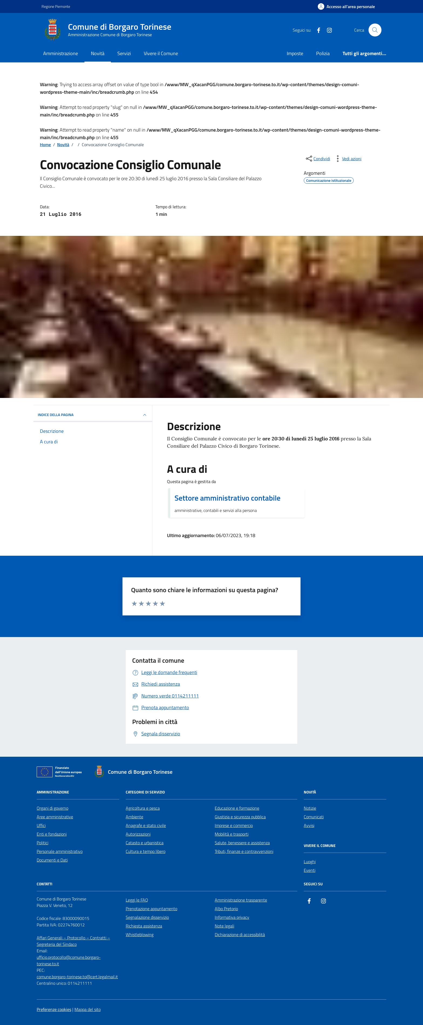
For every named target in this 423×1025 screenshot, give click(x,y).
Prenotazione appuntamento (151, 908)
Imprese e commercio (234, 825)
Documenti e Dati (52, 860)
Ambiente (134, 816)
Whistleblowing (139, 934)
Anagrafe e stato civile (146, 825)
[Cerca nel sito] (375, 30)
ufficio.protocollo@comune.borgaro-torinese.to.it (69, 960)
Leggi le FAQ (137, 900)
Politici (42, 842)
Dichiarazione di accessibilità (240, 934)
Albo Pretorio (226, 908)
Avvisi (309, 825)
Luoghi (310, 861)
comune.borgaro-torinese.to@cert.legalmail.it (77, 976)
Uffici (41, 825)
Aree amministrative (55, 816)
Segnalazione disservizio (147, 917)
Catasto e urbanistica (144, 842)
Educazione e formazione (237, 808)
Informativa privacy (232, 917)
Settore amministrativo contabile (228, 498)
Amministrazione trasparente (241, 900)
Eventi (309, 870)
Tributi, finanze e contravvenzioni (244, 851)
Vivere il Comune (161, 53)
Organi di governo (52, 808)
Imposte (295, 53)
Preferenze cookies (54, 1009)
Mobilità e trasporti (231, 834)
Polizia (323, 53)
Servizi (124, 53)
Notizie (310, 808)
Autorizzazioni (138, 834)
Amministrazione (60, 53)
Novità (97, 53)
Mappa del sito (87, 1009)
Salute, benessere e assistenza (242, 842)
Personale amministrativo (60, 851)
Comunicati (314, 816)
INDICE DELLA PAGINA (93, 415)
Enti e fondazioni (52, 834)
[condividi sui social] (317, 158)
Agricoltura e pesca (143, 808)
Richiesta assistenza (144, 926)
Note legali (224, 926)
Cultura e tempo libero (145, 851)
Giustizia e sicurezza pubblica (240, 816)
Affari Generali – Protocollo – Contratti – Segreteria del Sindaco (73, 940)
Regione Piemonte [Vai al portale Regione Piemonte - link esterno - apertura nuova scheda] (56, 6)
